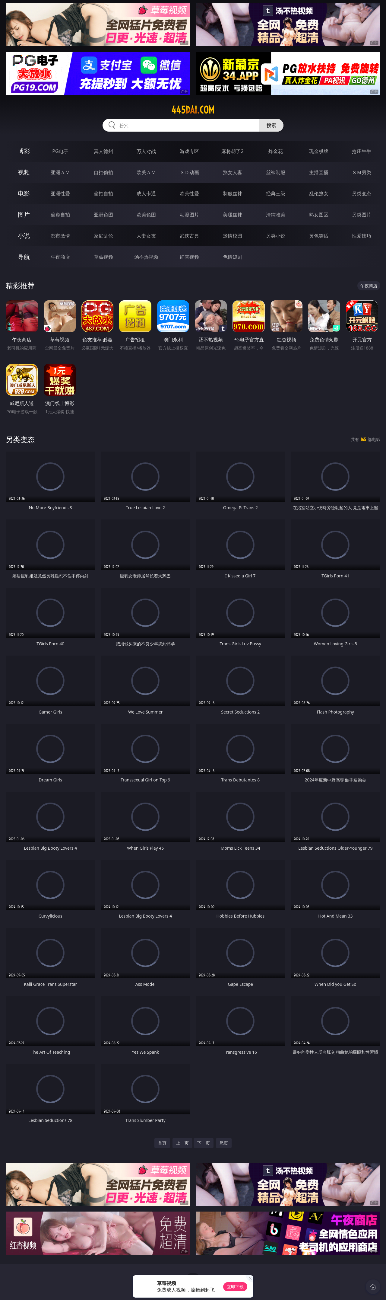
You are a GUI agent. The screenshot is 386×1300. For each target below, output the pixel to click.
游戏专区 (189, 151)
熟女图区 (318, 214)
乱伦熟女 (318, 193)
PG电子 (60, 151)
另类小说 (275, 235)
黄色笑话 (318, 235)
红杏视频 (189, 257)
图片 (24, 214)
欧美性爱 (189, 193)
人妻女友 (146, 235)
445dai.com (192, 110)
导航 (24, 257)
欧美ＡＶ (146, 172)
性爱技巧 (361, 235)
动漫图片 (189, 214)
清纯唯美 (275, 214)
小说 (24, 236)
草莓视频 (103, 257)
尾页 (224, 1143)
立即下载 (235, 1286)
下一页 (203, 1143)
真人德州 (103, 151)
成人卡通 (146, 193)
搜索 (271, 125)
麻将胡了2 (232, 151)
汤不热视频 (146, 257)
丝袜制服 (275, 172)
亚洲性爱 (60, 193)
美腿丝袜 (232, 214)
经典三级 (275, 193)
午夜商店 (60, 257)
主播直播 (318, 172)
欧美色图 (146, 214)
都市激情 (60, 235)
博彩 (24, 151)
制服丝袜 (232, 193)
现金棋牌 (318, 151)
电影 (24, 193)
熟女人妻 (232, 172)
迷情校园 (232, 235)
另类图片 (361, 214)
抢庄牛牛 (361, 151)
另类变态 (361, 193)
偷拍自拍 (103, 193)
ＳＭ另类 (361, 172)
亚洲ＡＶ (60, 172)
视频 (24, 172)
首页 (162, 1143)
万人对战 (146, 151)
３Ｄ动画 (189, 172)
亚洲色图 (103, 214)
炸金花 (275, 151)
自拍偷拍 (103, 172)
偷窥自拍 (60, 214)
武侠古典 (189, 235)
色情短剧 (232, 257)
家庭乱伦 (103, 235)
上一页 (182, 1143)
